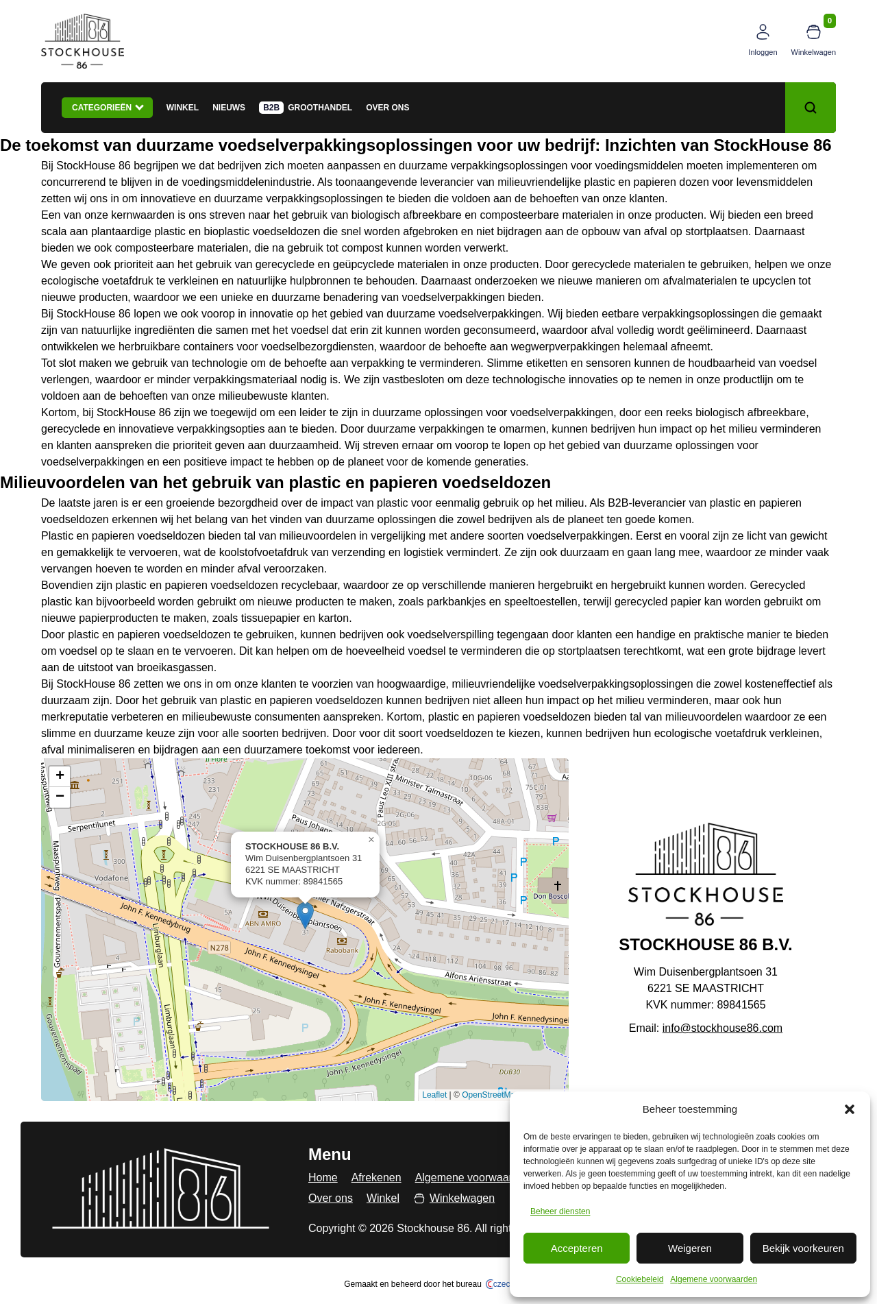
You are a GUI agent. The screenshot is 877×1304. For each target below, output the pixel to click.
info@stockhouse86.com (722, 1028)
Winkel (182, 107)
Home (323, 1177)
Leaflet (434, 1095)
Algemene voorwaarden (713, 1279)
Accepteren (577, 1248)
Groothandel (320, 107)
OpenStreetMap (491, 1095)
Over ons (387, 107)
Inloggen (762, 52)
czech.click (509, 1284)
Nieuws (228, 107)
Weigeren (690, 1248)
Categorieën (108, 106)
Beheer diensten (560, 1211)
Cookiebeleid (639, 1279)
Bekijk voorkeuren (803, 1248)
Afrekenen (376, 1177)
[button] (849, 1109)
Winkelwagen (813, 52)
